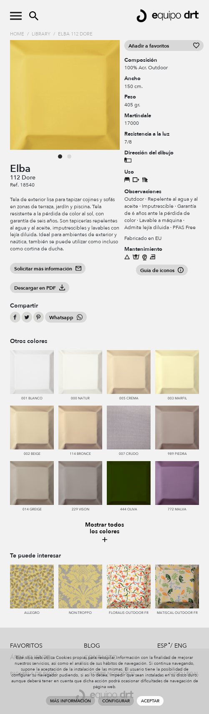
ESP (162, 646)
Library (41, 34)
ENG (180, 646)
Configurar (116, 701)
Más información (70, 701)
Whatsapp (66, 317)
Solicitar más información (47, 268)
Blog (92, 646)
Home (17, 34)
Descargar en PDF (39, 288)
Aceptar (150, 701)
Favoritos (26, 646)
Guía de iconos (162, 270)
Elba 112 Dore (75, 34)
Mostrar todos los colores (104, 532)
